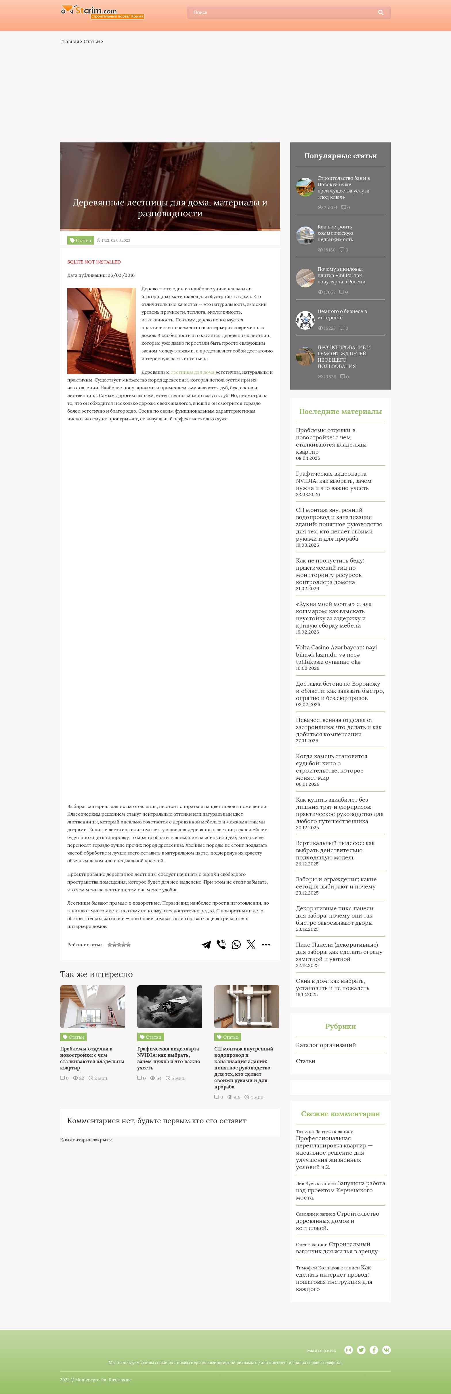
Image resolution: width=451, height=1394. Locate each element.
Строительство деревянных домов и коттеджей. (336, 1221)
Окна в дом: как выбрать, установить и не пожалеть (331, 984)
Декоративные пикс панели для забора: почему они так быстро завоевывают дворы (333, 915)
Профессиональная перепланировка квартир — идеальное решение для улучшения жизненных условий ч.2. (333, 1153)
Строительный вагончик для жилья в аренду (336, 1248)
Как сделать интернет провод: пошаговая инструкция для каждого (333, 1278)
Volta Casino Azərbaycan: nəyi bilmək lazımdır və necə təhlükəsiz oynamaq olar (335, 654)
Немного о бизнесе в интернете (341, 314)
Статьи (93, 42)
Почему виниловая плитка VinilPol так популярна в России (340, 275)
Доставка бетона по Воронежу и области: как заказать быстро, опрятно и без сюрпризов (339, 691)
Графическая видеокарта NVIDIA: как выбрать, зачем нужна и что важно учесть (332, 481)
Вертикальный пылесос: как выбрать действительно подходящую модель (334, 850)
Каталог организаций (325, 1045)
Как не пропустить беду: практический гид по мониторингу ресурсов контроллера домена (329, 571)
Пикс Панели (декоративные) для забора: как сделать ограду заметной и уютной (338, 952)
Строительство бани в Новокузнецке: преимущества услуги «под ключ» (342, 188)
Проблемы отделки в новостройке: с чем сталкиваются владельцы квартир (330, 441)
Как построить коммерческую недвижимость (334, 233)
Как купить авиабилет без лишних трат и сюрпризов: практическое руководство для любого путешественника (338, 810)
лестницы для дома (194, 372)
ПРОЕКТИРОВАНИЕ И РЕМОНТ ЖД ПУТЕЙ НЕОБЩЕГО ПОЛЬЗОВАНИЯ (342, 357)
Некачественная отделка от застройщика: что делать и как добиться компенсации (337, 727)
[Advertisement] (225, 94)
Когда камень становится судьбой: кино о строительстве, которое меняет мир (330, 767)
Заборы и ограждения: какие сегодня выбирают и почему (335, 883)
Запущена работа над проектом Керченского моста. (339, 1190)
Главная (71, 42)
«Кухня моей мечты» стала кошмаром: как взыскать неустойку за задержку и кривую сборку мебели (332, 614)
